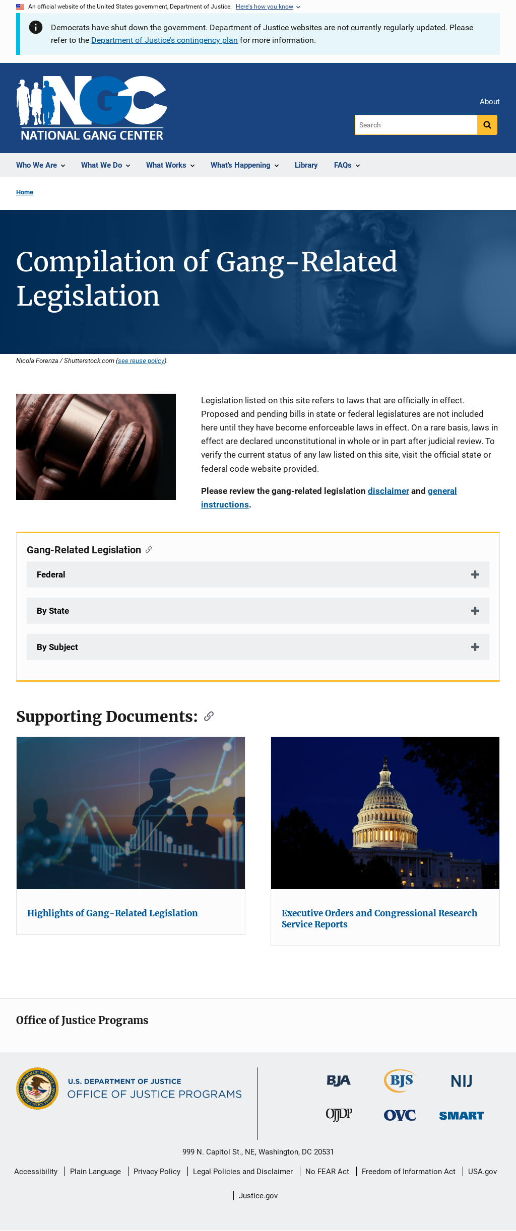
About (490, 101)
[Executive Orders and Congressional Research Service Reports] (385, 813)
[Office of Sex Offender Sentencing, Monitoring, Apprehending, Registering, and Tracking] (461, 1113)
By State (53, 611)
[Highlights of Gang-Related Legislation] (131, 813)
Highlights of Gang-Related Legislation (112, 913)
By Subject (57, 647)
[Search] (416, 125)
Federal (51, 574)
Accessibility (35, 1171)
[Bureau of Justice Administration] (339, 1076)
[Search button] (487, 125)
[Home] (91, 108)
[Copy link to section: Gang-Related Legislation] (146, 549)
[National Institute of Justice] (462, 1076)
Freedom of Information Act (409, 1171)
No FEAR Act (327, 1171)
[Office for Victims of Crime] (400, 1115)
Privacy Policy (157, 1171)
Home (24, 192)
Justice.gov (258, 1195)
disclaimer (388, 491)
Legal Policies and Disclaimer (243, 1171)
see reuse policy (141, 360)
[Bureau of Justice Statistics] (400, 1088)
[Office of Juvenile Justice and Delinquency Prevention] (339, 1117)
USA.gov (482, 1171)
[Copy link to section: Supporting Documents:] (205, 715)
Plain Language (95, 1171)
